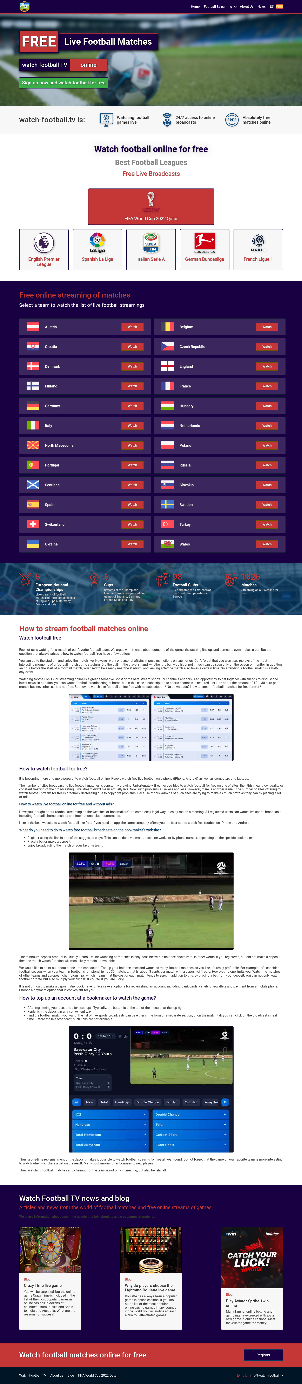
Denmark (52, 366)
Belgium (186, 327)
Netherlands (190, 426)
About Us (246, 6)
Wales (185, 544)
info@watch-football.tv (266, 1375)
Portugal (52, 465)
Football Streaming (218, 6)
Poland (185, 445)
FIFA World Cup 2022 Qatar (98, 1375)
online (88, 65)
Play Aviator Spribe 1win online (247, 1303)
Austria (51, 327)
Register (263, 1355)
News (261, 6)
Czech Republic (192, 347)
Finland (51, 386)
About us (56, 1375)
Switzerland (55, 524)
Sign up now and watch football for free (64, 83)
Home (195, 6)
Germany (52, 406)
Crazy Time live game (43, 1285)
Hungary (187, 406)
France (185, 386)
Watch (132, 327)
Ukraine (51, 544)
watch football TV (44, 65)
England (186, 366)
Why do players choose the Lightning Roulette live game (150, 1287)
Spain (49, 505)
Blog (27, 1279)
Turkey (185, 524)
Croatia (51, 347)
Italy (48, 426)
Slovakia (187, 485)
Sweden (186, 505)
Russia (185, 465)
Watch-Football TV (32, 1375)
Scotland (52, 485)
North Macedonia (59, 445)
